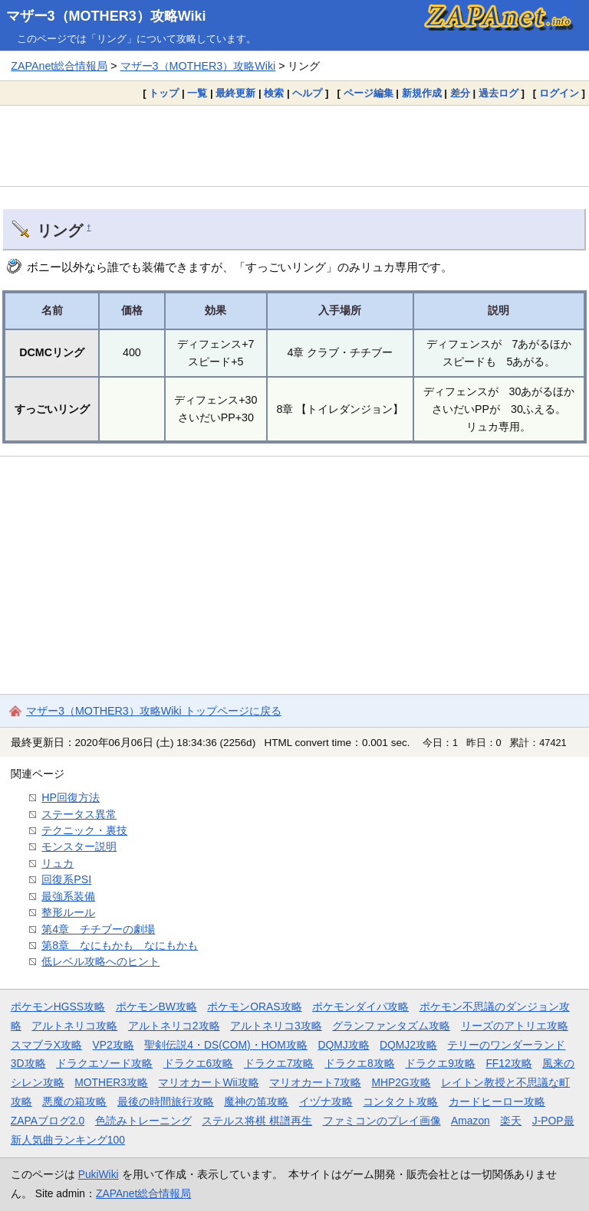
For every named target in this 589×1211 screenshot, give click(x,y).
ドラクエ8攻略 (359, 1063)
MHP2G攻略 (400, 1082)
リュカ (57, 863)
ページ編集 (368, 93)
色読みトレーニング (143, 1120)
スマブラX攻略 (46, 1045)
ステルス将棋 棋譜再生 (257, 1120)
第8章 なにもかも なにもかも (119, 945)
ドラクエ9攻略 (440, 1063)
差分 (460, 93)
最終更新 (235, 93)
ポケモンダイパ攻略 (360, 1006)
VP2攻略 (113, 1045)
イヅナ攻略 (326, 1101)
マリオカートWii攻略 (208, 1082)
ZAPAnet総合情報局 (59, 66)
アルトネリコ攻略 (74, 1026)
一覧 (197, 93)
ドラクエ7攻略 (279, 1063)
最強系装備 (68, 896)
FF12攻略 (508, 1063)
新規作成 (422, 93)
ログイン (559, 93)
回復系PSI (66, 879)
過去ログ (498, 93)
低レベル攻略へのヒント (100, 961)
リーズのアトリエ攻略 (514, 1026)
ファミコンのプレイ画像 (382, 1120)
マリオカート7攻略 (315, 1082)
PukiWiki (98, 1174)
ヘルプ (307, 93)
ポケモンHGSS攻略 (58, 1006)
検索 (274, 93)
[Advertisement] (294, 145)
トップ (164, 93)
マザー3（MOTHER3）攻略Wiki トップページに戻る (153, 711)
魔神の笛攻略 (256, 1101)
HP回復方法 (70, 797)
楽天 (511, 1120)
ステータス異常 (79, 814)
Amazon (470, 1120)
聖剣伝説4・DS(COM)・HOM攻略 (226, 1045)
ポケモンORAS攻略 (254, 1006)
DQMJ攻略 (343, 1045)
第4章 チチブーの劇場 (98, 929)
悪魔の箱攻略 (74, 1101)
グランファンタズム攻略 (391, 1026)
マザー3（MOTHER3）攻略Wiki (106, 16)
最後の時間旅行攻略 (165, 1101)
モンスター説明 (79, 846)
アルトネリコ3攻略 (276, 1026)
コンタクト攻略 (400, 1101)
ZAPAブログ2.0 (47, 1120)
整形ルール (68, 912)
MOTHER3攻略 (111, 1082)
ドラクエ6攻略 (198, 1063)
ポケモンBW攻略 (156, 1006)
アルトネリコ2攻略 (174, 1026)
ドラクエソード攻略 (104, 1063)
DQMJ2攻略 (408, 1045)
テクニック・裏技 (84, 830)
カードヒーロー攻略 (497, 1101)
